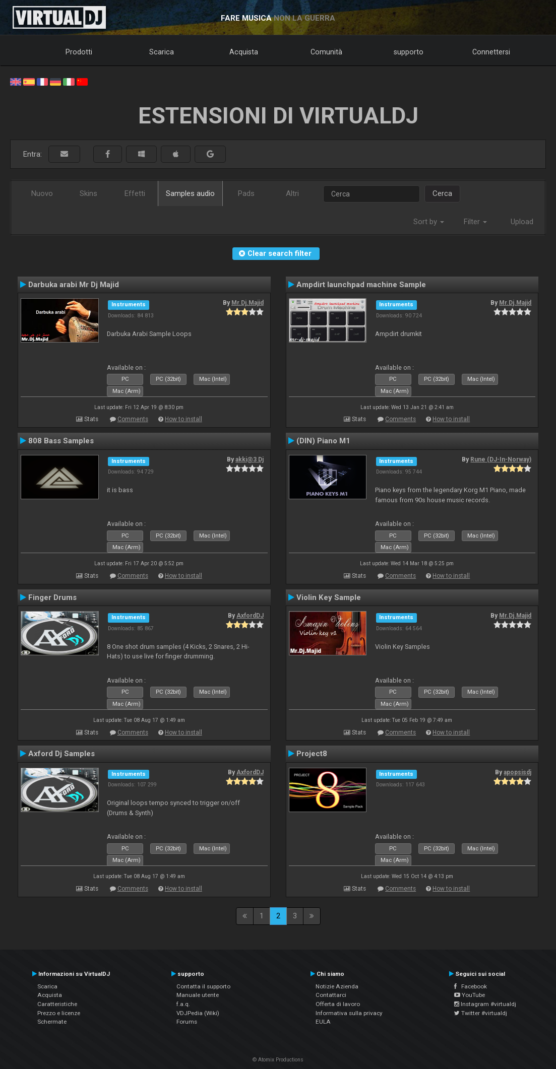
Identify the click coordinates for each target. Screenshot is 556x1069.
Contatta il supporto (203, 986)
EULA (323, 1021)
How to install (183, 419)
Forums (186, 1021)
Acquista (243, 52)
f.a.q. (183, 1004)
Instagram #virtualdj (485, 1004)
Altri (292, 193)
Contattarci (331, 994)
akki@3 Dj (249, 459)
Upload (522, 221)
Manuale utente (197, 994)
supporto (408, 52)
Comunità (326, 52)
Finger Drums (52, 597)
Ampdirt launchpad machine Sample (361, 284)
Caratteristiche (57, 1004)
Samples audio (190, 193)
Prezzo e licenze (58, 1013)
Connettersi (491, 52)
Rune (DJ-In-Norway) (500, 459)
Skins (88, 193)
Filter (475, 221)
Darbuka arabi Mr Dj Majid (73, 284)
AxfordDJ (250, 615)
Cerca (442, 193)
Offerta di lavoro (338, 1004)
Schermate (52, 1021)
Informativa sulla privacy (349, 1013)
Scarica (161, 52)
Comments (132, 419)
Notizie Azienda (337, 986)
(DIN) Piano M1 (323, 440)
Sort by (428, 221)
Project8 (311, 753)
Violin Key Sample (328, 597)
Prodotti (79, 52)
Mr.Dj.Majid (247, 302)
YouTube (469, 994)
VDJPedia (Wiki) (197, 1013)
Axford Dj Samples (61, 753)
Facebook (470, 986)
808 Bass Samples (61, 440)
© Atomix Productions (278, 1059)
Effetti (135, 193)
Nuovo (42, 193)
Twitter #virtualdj (480, 1013)
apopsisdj (517, 772)
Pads (246, 193)
